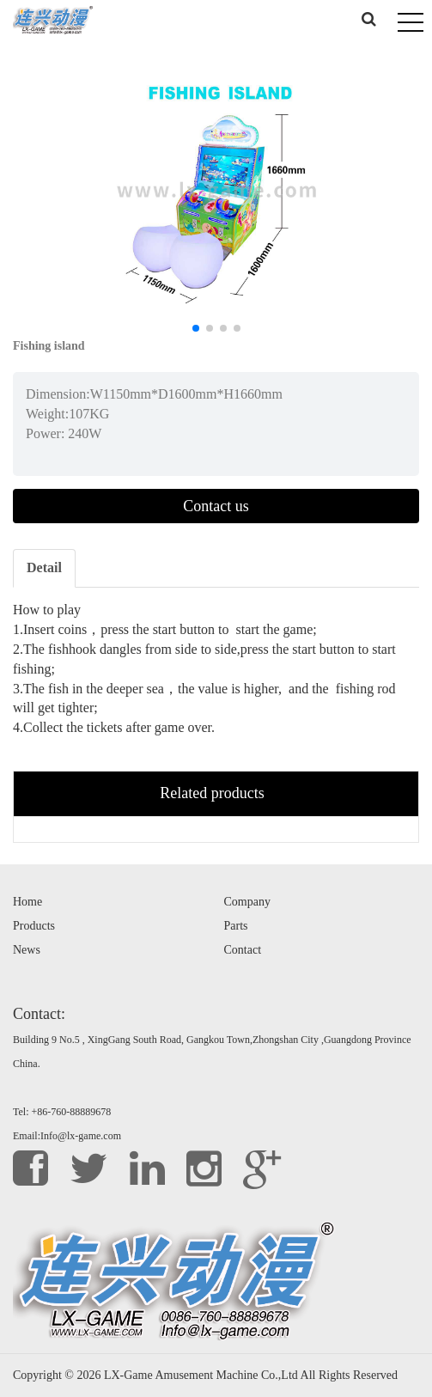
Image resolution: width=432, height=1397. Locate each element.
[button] (195, 328)
